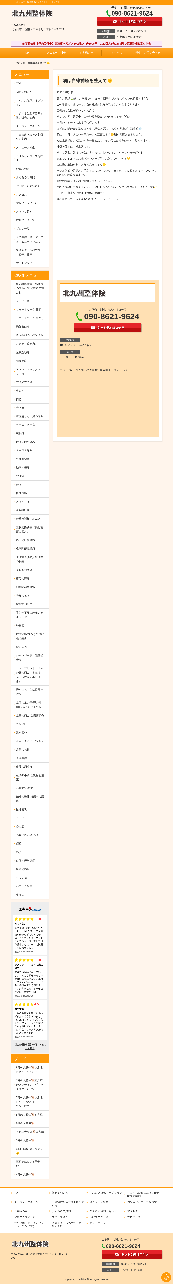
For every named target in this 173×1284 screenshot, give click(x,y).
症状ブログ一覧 (25, 220)
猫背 (18, 399)
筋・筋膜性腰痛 (25, 540)
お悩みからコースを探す (29, 158)
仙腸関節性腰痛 (25, 587)
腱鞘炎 (20, 433)
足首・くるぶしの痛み (29, 741)
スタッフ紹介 (24, 211)
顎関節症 (21, 360)
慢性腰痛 (21, 493)
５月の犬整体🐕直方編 (30, 1131)
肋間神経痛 (23, 467)
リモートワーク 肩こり (30, 318)
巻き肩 (20, 407)
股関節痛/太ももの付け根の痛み (30, 636)
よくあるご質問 (25, 177)
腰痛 (18, 484)
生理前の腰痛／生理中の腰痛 (29, 559)
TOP (26, 52)
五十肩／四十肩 (25, 424)
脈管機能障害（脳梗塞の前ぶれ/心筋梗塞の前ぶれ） (30, 288)
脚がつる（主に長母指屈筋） (29, 692)
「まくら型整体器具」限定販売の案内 (29, 115)
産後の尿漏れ (24, 766)
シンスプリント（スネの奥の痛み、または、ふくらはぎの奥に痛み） (29, 675)
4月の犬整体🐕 (25, 1174)
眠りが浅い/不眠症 (27, 835)
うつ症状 (21, 877)
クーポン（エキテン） (29, 126)
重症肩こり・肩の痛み (29, 416)
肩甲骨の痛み (24, 450)
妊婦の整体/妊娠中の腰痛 (30, 798)
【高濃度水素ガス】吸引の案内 (29, 136)
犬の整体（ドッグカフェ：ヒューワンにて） (29, 239)
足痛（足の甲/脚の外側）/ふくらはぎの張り (30, 704)
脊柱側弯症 (23, 459)
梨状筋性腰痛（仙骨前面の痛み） (29, 529)
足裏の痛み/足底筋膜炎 (30, 715)
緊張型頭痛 (23, 352)
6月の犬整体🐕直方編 (29, 1114)
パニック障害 (24, 886)
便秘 (18, 843)
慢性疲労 (21, 809)
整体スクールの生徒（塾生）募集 (28, 252)
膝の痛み (21, 646)
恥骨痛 (20, 625)
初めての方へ (24, 91)
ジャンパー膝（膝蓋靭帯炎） (29, 657)
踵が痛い (21, 732)
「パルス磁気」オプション (29, 102)
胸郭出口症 (23, 326)
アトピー (21, 817)
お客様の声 (86, 52)
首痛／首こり (24, 382)
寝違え (20, 390)
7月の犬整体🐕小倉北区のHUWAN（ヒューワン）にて (29, 1102)
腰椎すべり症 (24, 604)
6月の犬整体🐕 (25, 1123)
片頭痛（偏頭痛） (27, 343)
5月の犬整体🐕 (25, 1140)
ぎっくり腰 (23, 501)
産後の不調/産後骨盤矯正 (30, 777)
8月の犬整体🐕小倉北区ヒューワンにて (29, 1069)
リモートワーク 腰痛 (28, 309)
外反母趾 (21, 724)
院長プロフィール (27, 203)
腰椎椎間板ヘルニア (28, 518)
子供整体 (21, 758)
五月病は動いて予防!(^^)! (28, 1163)
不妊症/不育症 (24, 788)
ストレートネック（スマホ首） (29, 371)
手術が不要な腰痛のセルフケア (29, 614)
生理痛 (20, 894)
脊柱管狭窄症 (24, 595)
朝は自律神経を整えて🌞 (29, 1151)
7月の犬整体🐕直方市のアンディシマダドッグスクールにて (29, 1084)
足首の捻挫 (23, 749)
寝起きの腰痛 (24, 570)
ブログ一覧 (23, 228)
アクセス (116, 52)
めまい (20, 852)
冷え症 (20, 826)
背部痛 (20, 476)
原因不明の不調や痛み (29, 335)
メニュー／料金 (56, 52)
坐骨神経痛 (23, 510)
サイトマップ (24, 262)
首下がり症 (23, 301)
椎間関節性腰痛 (25, 548)
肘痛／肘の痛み (25, 442)
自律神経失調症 (25, 860)
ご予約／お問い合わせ (146, 52)
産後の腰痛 (23, 578)
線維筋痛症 (23, 869)
